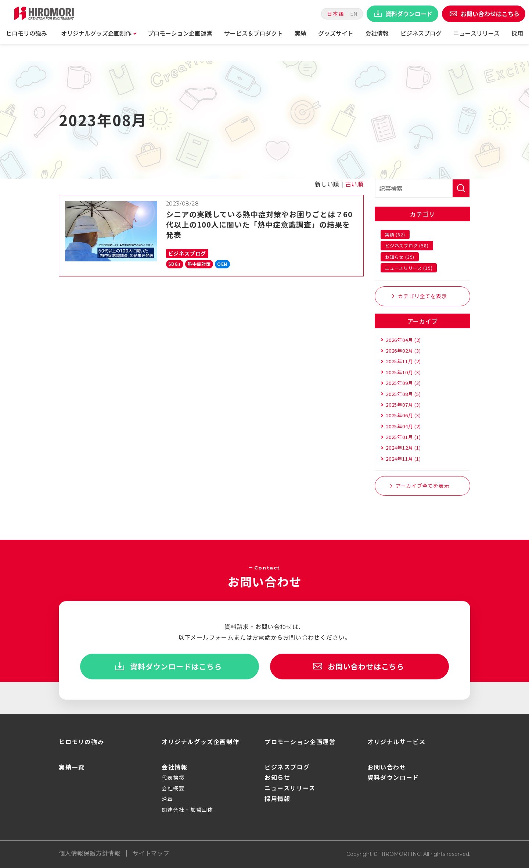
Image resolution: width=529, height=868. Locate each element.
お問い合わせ (386, 766)
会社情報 (377, 33)
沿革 (167, 799)
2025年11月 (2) (403, 361)
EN (353, 13)
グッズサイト (335, 33)
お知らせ (277, 777)
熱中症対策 (199, 264)
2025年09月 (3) (403, 382)
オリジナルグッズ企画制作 (96, 33)
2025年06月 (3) (403, 415)
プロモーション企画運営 (180, 33)
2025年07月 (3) (403, 404)
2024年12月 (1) (403, 447)
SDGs (174, 264)
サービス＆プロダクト (253, 33)
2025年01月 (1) (403, 436)
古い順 (354, 183)
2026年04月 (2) (403, 339)
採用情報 (277, 798)
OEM (222, 264)
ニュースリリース (476, 33)
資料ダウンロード (393, 777)
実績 (300, 33)
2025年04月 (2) (403, 426)
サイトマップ (151, 853)
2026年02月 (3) (403, 350)
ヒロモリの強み (26, 33)
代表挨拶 (173, 777)
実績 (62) (395, 234)
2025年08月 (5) (403, 393)
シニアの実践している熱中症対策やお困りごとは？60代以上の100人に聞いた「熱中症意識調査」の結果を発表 (259, 224)
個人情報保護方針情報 (89, 853)
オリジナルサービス (396, 741)
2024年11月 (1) (403, 458)
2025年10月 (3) (403, 372)
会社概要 (173, 788)
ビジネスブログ (421, 33)
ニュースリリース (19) (408, 268)
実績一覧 (71, 766)
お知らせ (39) (399, 257)
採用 (517, 33)
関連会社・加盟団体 (187, 809)
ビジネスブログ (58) (407, 245)
